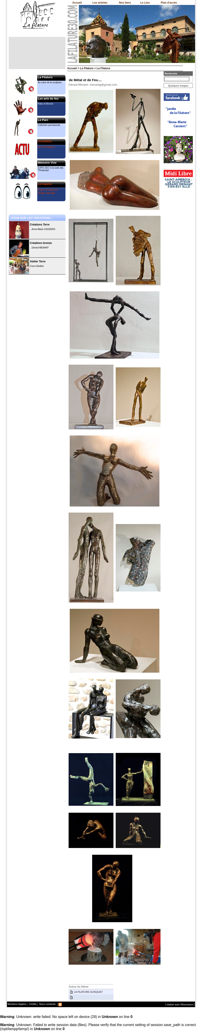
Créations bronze (41, 243)
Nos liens (125, 2)
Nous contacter (47, 1004)
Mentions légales (17, 1004)
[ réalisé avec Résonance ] (179, 1004)
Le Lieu (145, 2)
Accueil (77, 2)
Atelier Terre (38, 261)
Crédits (32, 1004)
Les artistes (100, 2)
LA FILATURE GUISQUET (88, 992)
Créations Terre (40, 224)
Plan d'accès (169, 2)
